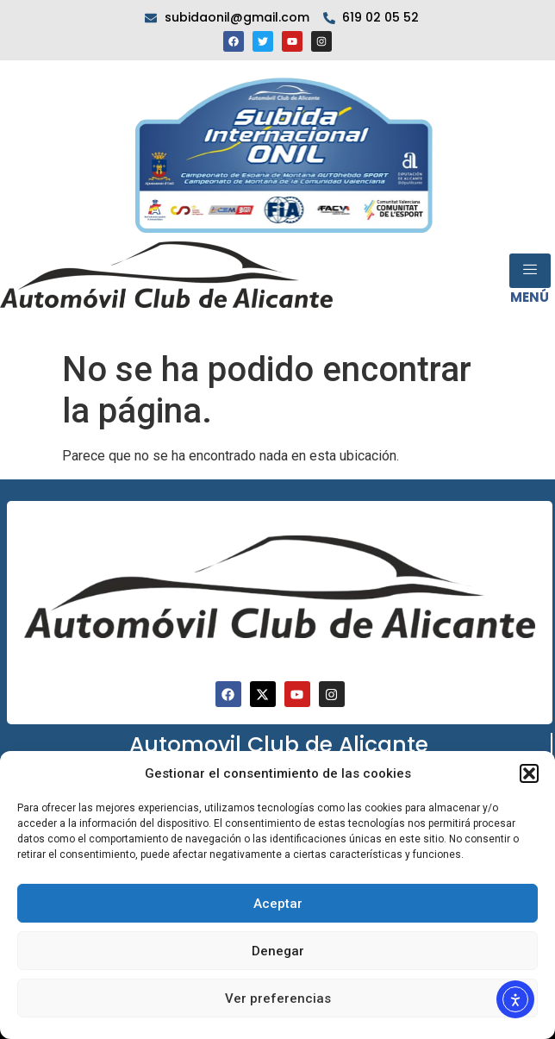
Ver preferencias (278, 998)
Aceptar (277, 903)
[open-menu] (530, 270)
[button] (529, 773)
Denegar (278, 951)
